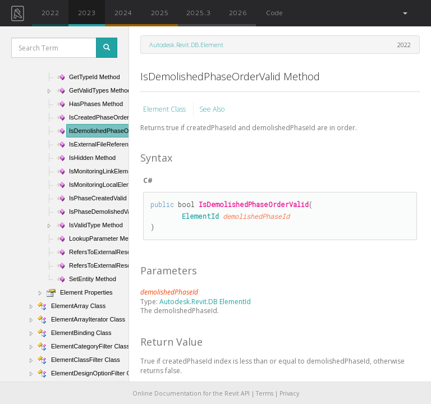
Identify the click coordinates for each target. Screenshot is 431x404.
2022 (50, 12)
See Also (211, 109)
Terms (264, 393)
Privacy (289, 393)
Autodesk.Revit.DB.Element (186, 44)
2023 (87, 12)
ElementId (200, 216)
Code (274, 12)
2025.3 (198, 12)
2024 (123, 12)
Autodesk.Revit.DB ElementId (205, 301)
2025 (160, 12)
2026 (238, 12)
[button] (404, 13)
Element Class (165, 109)
